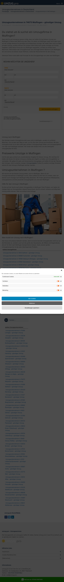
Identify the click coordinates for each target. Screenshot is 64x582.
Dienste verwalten (7, 294)
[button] (61, 270)
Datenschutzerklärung (34, 311)
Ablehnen (32, 303)
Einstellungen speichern (32, 308)
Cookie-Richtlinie (20, 311)
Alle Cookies (32, 298)
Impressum (45, 311)
